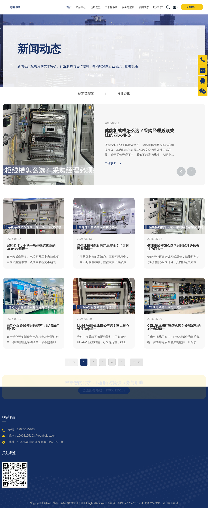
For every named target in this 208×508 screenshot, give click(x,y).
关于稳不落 (111, 7)
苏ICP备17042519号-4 (130, 503)
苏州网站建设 (170, 503)
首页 (69, 7)
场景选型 (95, 7)
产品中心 (81, 7)
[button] (181, 171)
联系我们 (158, 7)
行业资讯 (123, 94)
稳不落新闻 (86, 94)
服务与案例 (128, 7)
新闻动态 (144, 7)
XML (147, 503)
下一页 (136, 362)
